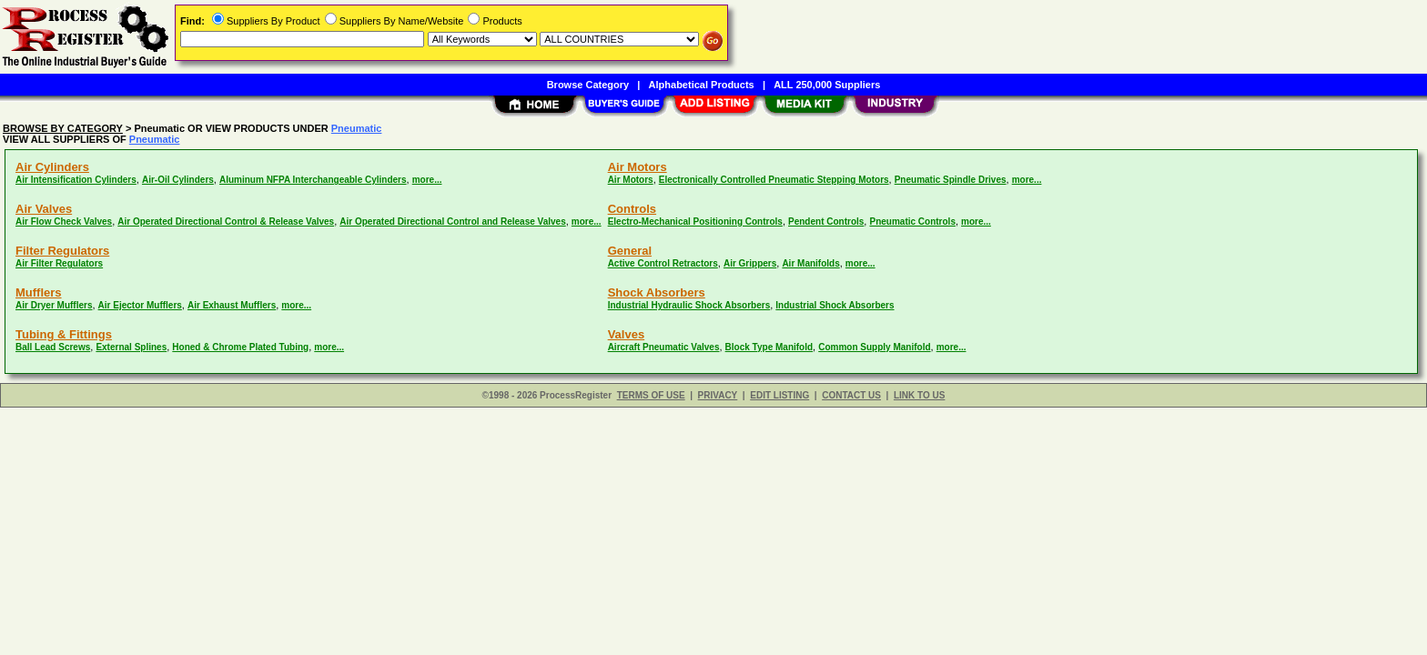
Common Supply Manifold (874, 347)
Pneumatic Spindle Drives (951, 180)
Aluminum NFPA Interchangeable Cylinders (313, 180)
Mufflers (38, 292)
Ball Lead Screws (52, 347)
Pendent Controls (826, 222)
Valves (626, 334)
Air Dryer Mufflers (53, 305)
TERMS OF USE (651, 395)
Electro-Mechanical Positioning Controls (695, 222)
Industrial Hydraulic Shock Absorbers (689, 305)
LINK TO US (919, 395)
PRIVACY (718, 395)
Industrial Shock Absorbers (834, 305)
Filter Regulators (62, 250)
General (630, 250)
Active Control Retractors (663, 263)
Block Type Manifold (769, 347)
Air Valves (43, 209)
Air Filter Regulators (59, 263)
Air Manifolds (810, 263)
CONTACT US (851, 395)
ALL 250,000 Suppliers (827, 84)
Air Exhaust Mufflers (231, 305)
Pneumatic (356, 128)
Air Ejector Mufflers (140, 305)
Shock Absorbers (656, 292)
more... (427, 180)
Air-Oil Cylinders (178, 180)
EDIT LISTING (779, 395)
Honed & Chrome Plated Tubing (240, 347)
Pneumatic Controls (912, 222)
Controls (632, 209)
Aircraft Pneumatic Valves (664, 347)
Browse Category (588, 84)
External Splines (131, 347)
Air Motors (637, 167)
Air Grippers (750, 263)
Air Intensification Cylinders (76, 180)
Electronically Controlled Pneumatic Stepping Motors (774, 180)
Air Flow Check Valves (63, 222)
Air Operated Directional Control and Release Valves (452, 222)
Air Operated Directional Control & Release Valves (225, 222)
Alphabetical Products (701, 84)
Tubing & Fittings (63, 334)
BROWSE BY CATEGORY (63, 128)
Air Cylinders (52, 167)
